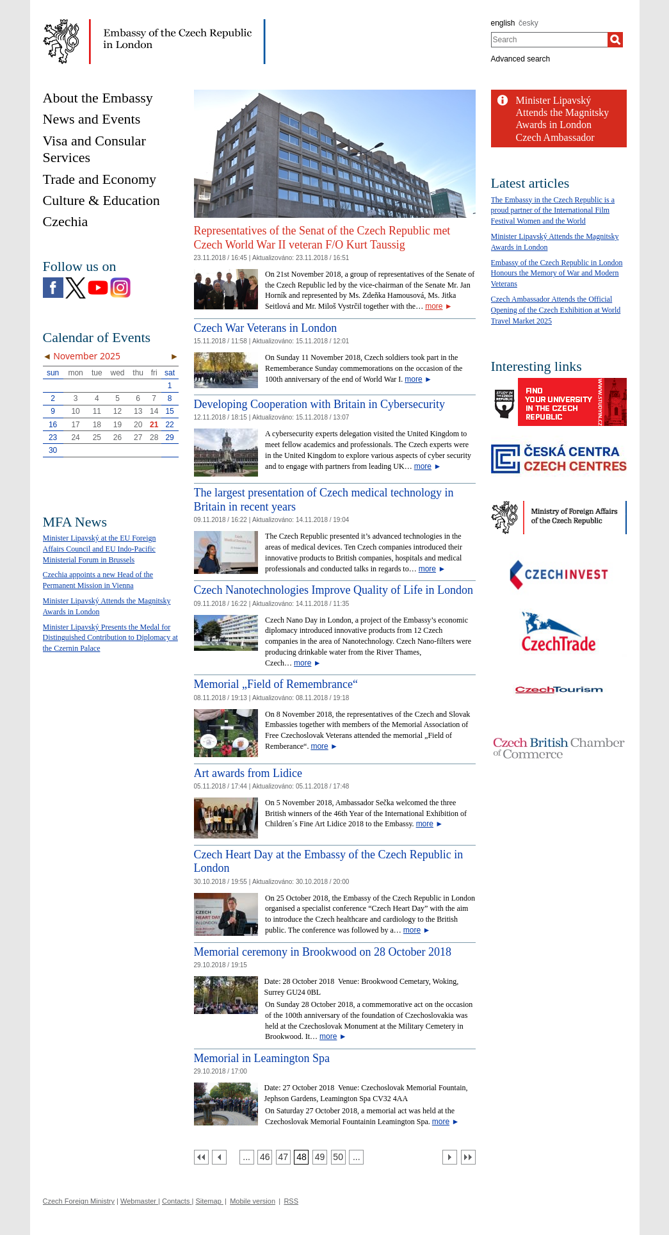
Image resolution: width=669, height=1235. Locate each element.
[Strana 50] (338, 1157)
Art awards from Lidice (248, 773)
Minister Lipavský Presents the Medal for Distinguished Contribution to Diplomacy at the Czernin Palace (110, 638)
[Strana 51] (356, 1157)
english (503, 23)
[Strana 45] (246, 1157)
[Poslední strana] (468, 1157)
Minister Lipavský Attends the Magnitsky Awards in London (562, 112)
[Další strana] (449, 1157)
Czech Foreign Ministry (79, 1201)
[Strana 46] (264, 1157)
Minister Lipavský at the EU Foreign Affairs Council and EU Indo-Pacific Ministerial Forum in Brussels (99, 549)
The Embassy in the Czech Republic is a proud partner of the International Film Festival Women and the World (553, 210)
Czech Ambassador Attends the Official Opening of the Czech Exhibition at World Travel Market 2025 (556, 310)
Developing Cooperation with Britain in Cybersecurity (319, 404)
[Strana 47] (283, 1157)
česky (528, 23)
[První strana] (201, 1157)
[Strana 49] (319, 1157)
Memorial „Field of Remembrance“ (276, 684)
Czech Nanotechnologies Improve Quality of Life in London (333, 590)
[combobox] (549, 39)
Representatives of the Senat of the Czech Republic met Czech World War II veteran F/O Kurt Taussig (322, 237)
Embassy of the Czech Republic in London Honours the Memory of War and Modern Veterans (557, 273)
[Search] (615, 39)
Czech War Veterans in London (265, 328)
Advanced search (521, 59)
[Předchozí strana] (219, 1157)
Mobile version (252, 1201)
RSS (291, 1201)
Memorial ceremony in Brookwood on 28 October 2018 (322, 951)
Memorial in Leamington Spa (262, 1058)
